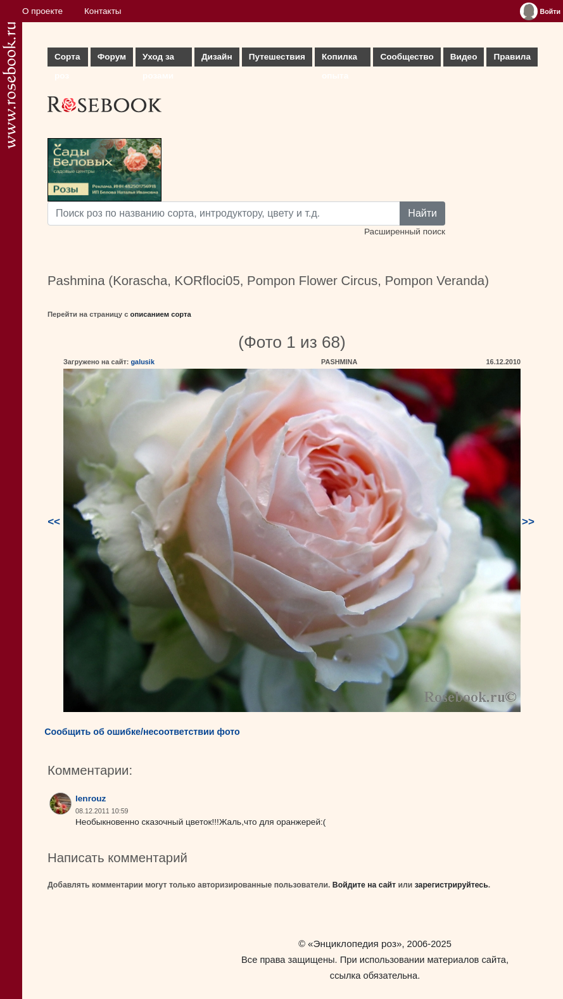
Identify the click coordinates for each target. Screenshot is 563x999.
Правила (512, 56)
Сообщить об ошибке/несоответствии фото (142, 732)
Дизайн (216, 56)
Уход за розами (158, 59)
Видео (464, 56)
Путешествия (277, 56)
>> (528, 522)
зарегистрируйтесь (451, 885)
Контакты (103, 11)
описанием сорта (160, 314)
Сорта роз (67, 59)
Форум (112, 56)
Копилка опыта (339, 59)
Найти (422, 213)
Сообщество (406, 56)
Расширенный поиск (404, 231)
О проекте (42, 11)
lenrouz (90, 798)
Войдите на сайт (364, 885)
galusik (142, 362)
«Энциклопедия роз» (355, 943)
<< (53, 522)
